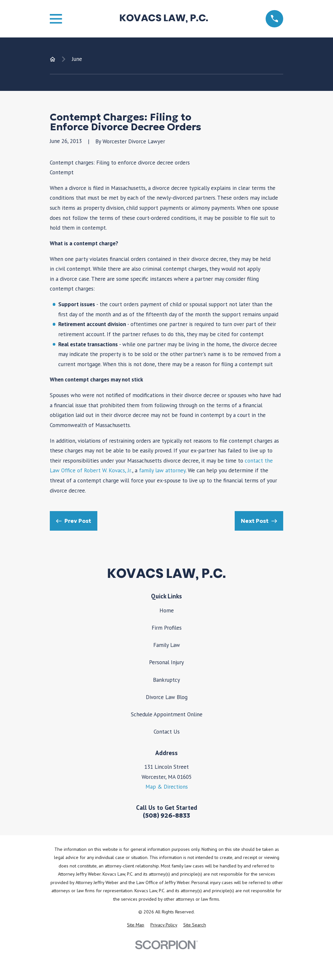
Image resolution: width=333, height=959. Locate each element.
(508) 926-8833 (166, 815)
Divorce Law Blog (166, 697)
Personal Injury (166, 662)
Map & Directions (167, 786)
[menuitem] (135, 925)
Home (167, 610)
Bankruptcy (166, 679)
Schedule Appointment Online (166, 714)
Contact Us (167, 731)
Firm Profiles (167, 627)
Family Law (166, 645)
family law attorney (162, 470)
